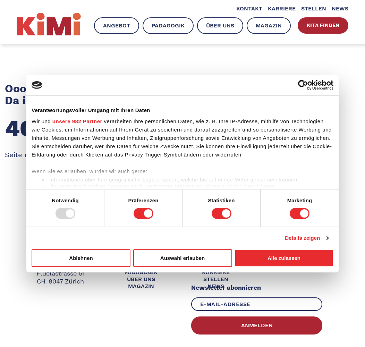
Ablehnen (81, 258)
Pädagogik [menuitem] (168, 25)
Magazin (141, 286)
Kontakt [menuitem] (249, 8)
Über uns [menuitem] (220, 25)
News (215, 286)
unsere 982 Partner (77, 121)
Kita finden (323, 25)
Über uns (141, 279)
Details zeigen (302, 238)
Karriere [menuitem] (282, 8)
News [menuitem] (340, 8)
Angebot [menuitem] (116, 25)
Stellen (215, 279)
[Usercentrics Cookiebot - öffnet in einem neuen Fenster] (303, 85)
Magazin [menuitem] (269, 25)
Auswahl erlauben (182, 258)
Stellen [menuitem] (313, 8)
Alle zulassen (284, 258)
